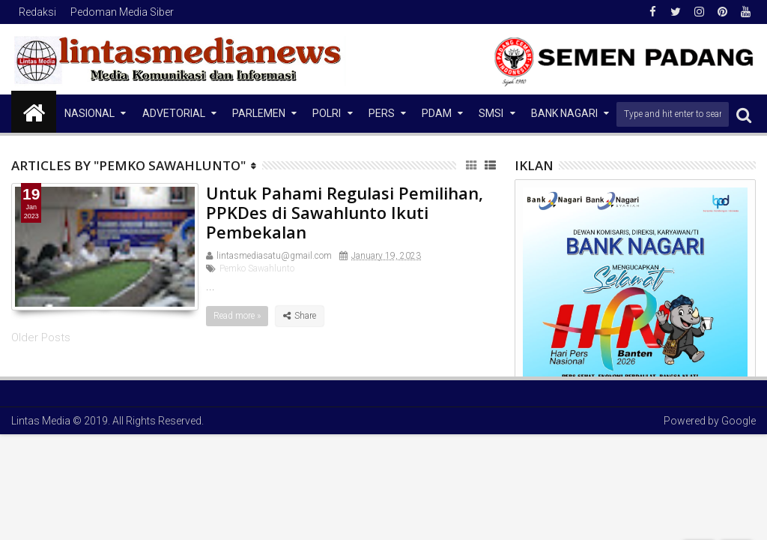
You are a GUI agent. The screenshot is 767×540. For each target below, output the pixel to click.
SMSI (491, 113)
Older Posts (40, 337)
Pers (382, 113)
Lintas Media (40, 421)
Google (738, 421)
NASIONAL (89, 113)
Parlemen (258, 113)
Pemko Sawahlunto (256, 268)
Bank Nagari (564, 113)
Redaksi (37, 12)
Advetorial (173, 113)
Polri (326, 113)
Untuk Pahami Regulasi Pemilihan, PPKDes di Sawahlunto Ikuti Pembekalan (344, 213)
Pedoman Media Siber (122, 12)
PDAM (437, 113)
